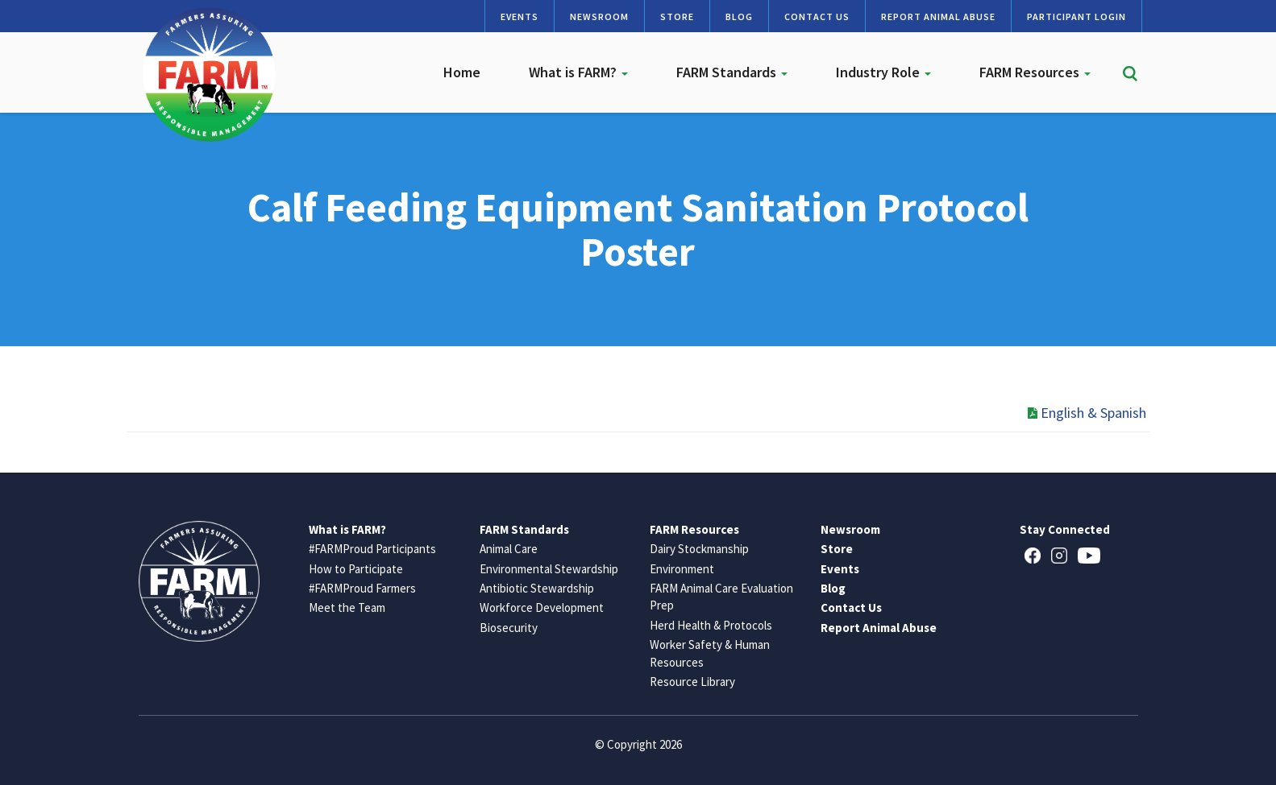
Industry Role (883, 72)
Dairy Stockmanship (699, 548)
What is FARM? (578, 72)
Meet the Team (347, 607)
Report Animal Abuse (938, 16)
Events (519, 16)
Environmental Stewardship (549, 568)
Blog (739, 16)
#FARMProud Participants (372, 548)
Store (677, 16)
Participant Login (1076, 16)
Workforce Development (542, 607)
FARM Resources (1035, 72)
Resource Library (692, 681)
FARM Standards (732, 72)
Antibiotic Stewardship (537, 588)
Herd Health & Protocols (711, 625)
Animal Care (509, 548)
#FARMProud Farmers (362, 588)
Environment (682, 568)
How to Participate (356, 568)
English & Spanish (1087, 412)
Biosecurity (509, 627)
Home (461, 72)
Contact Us (817, 16)
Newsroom (599, 16)
